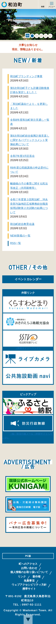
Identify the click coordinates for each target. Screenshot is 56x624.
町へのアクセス (28, 563)
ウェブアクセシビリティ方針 (29, 584)
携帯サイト (29, 588)
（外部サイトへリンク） (28, 347)
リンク (22, 576)
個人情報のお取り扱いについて (29, 572)
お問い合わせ (29, 568)
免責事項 (29, 580)
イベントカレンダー (28, 279)
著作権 (36, 576)
